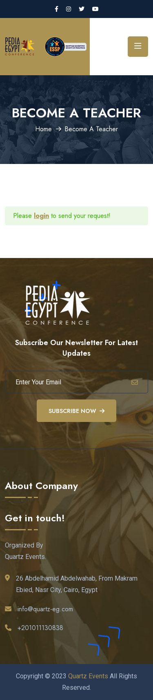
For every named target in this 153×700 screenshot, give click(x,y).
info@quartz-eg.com (45, 609)
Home (43, 129)
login (41, 215)
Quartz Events (88, 676)
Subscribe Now (76, 411)
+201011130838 (40, 628)
